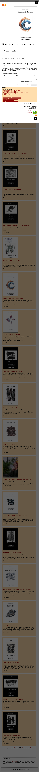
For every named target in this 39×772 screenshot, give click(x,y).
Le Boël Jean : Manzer (7, 94)
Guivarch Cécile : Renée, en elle (9, 93)
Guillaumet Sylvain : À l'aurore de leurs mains (12, 98)
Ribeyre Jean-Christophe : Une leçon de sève (12, 97)
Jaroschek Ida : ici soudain (8, 100)
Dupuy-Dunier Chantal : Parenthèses (10, 101)
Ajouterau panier (29, 111)
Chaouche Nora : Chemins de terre (10, 91)
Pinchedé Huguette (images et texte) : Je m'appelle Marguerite (15, 92)
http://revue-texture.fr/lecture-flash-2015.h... (11, 77)
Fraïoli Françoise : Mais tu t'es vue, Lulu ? (11, 90)
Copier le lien (33, 84)
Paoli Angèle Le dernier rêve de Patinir (10, 99)
